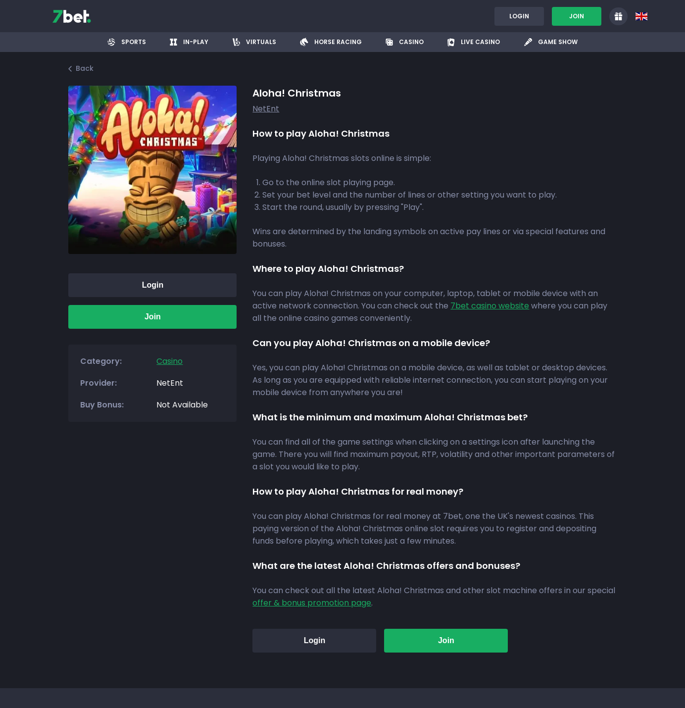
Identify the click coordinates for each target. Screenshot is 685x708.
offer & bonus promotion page (311, 602)
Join (576, 16)
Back (81, 68)
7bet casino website (489, 305)
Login (519, 16)
